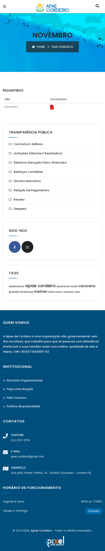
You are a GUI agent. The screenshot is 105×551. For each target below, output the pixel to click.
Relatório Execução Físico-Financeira (40, 163)
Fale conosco (62, 47)
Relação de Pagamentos (31, 190)
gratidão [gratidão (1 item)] (14, 291)
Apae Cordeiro (41, 531)
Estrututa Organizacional (23, 380)
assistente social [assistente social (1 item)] (66, 286)
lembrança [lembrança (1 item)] (26, 291)
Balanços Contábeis (28, 172)
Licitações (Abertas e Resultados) (38, 153)
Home (38, 47)
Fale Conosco (14, 398)
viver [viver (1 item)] (77, 291)
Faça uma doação (18, 389)
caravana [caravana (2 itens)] (86, 285)
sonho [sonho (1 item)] (58, 291)
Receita (19, 199)
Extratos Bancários (27, 181)
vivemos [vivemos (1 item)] (68, 291)
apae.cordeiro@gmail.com (27, 456)
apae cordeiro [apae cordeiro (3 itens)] (40, 286)
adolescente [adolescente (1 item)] (16, 286)
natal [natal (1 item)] (51, 291)
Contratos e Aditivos (28, 144)
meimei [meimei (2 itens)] (40, 291)
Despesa (20, 209)
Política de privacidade (21, 406)
